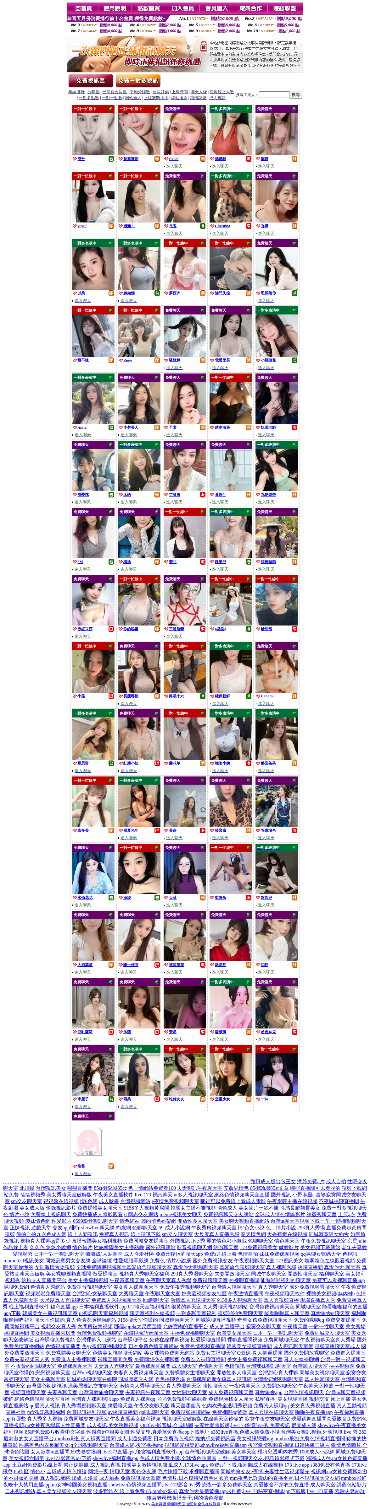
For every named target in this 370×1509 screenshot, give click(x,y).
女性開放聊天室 (189, 1392)
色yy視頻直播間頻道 (104, 1346)
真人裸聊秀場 (281, 1267)
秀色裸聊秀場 (170, 1379)
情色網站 (130, 1221)
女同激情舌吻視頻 (55, 1267)
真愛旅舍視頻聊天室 (149, 1267)
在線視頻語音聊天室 (146, 1333)
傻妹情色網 (37, 1221)
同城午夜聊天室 (268, 1273)
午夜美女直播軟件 (113, 1194)
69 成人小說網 (174, 1227)
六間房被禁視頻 (95, 1326)
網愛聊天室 (120, 1405)
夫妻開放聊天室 (232, 1273)
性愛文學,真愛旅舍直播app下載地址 (170, 1432)
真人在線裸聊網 (301, 1359)
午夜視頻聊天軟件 (285, 1293)
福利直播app (64, 1306)
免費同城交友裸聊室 (146, 1240)
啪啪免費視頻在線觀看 (182, 1399)
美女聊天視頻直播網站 (244, 1221)
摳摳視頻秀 (32, 1194)
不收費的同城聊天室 (33, 1366)
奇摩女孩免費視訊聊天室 (265, 1320)
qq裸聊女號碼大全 (321, 1254)
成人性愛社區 (139, 1254)
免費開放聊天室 (279, 1385)
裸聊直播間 (310, 1267)
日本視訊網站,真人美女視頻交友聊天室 (48, 1491)
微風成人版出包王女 (273, 1181)
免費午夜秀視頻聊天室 (185, 1287)
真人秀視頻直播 (281, 1300)
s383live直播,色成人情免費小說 (245, 1432)
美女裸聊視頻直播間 (68, 1273)
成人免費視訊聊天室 (231, 1392)
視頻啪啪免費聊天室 (48, 1293)
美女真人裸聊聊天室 (136, 1287)
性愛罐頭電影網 (131, 1260)
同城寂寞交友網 (136, 1379)
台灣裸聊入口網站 (96, 1339)
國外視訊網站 (160, 1247)
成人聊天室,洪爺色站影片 (338, 1484)
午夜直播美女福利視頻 (135, 1418)
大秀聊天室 (131, 1293)
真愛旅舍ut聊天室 (330, 1313)
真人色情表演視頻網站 (91, 1320)
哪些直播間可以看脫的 (315, 1188)
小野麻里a (303, 1194)
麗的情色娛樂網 (158, 1221)
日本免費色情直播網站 (153, 1346)
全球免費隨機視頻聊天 (101, 1267)
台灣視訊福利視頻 (86, 1412)
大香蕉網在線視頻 (287, 1234)
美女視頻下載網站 (320, 1247)
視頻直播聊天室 (28, 1392)
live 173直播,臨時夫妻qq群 (336, 1491)
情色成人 (227, 1208)
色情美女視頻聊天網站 (117, 1353)
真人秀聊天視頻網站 (225, 1306)
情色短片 (82, 1247)
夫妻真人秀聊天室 (114, 1366)
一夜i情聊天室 (245, 1385)
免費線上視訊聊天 (51, 1214)
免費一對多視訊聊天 (344, 1208)
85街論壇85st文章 (269, 1188)
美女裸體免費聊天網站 (169, 1353)
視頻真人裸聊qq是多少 (45, 1240)
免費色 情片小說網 (170, 1260)
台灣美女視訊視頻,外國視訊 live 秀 (319, 1432)
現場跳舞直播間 (309, 1418)
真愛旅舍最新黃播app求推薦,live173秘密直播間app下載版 (242, 1491)
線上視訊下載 (146, 1234)
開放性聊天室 (303, 1273)
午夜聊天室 (295, 1326)
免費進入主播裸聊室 (73, 1359)
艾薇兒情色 (236, 1188)
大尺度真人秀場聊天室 (65, 1300)
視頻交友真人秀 (58, 1326)
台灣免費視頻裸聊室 (99, 1333)
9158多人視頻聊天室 (239, 1300)
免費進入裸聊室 (348, 1353)
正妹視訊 (20, 1227)
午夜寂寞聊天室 (127, 1280)
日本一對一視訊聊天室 (59, 1254)
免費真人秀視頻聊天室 (116, 1300)
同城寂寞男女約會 (329, 1234)
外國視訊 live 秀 (187, 1240)
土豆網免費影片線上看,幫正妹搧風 (50, 1465)
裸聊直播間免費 (115, 1359)
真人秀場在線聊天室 (271, 1412)
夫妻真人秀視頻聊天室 (138, 1372)
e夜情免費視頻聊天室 (175, 1201)
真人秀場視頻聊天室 (83, 1405)
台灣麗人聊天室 (310, 1366)
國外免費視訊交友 (213, 1260)
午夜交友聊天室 (151, 1405)
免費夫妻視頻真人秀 (27, 1359)
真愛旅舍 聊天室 (342, 1267)
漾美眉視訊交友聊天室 (93, 1385)
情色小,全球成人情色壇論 (58, 1471)
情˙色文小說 (251, 1227)
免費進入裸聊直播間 (203, 1359)
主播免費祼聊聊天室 (192, 1333)
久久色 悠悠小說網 (50, 1247)
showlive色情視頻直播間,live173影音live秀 (155, 1484)
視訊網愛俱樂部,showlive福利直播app (206, 1445)
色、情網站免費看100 (152, 1188)
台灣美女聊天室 (234, 1333)
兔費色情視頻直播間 (202, 1346)
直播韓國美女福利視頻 (97, 1240)
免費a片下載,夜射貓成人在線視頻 (246, 1465)
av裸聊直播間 (123, 1412)
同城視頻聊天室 (176, 1320)
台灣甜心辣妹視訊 (46, 1385)
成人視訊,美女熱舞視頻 (112, 1425)
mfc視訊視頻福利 (46, 1412)
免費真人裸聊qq (137, 1399)
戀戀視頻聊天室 (52, 1372)
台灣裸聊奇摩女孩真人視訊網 (219, 1379)
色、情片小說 (281, 1227)
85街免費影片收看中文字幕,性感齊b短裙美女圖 (77, 1432)
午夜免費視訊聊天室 (323, 1240)
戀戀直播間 (79, 1188)
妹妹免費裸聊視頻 (279, 1254)
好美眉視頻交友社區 (204, 1293)
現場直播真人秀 (317, 1300)
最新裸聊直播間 (153, 1366)
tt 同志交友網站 (141, 1214)
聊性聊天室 (215, 1385)
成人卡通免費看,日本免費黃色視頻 (155, 1438)
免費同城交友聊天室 (327, 1333)
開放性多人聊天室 (197, 1221)
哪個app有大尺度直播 (137, 1326)
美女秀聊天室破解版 (69, 1194)
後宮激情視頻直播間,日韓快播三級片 (289, 1445)
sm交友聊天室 (26, 1201)
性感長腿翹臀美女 (300, 1208)
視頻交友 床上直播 (329, 1399)
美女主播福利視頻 (88, 1280)
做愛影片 (289, 1247)
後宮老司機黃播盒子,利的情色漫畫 (185, 1498)
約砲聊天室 (225, 1247)
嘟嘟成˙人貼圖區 (104, 1254)
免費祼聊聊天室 (210, 1280)
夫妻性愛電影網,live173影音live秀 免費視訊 (242, 1425)
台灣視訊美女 (51, 1188)
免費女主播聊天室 (216, 1353)
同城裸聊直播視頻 (216, 1320)
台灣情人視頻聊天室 (234, 1287)
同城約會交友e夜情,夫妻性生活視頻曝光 (265, 1471)
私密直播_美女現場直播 (281, 1399)
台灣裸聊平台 (133, 1339)
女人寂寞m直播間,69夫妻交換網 (66, 1451)
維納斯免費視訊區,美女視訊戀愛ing (234, 1438)
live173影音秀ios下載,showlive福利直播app (91, 1458)
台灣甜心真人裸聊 (278, 1372)
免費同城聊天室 (281, 1339)
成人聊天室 (184, 1366)
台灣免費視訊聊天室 (271, 1306)
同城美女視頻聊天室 (322, 1372)
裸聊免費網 (16, 1287)
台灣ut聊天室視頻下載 (295, 1221)
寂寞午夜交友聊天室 (267, 1418)
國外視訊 (281, 1194)
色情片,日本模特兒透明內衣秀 (195, 1478)
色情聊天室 (210, 1366)
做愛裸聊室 (105, 1273)
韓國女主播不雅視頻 (193, 1208)
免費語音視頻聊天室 (89, 1287)
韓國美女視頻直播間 (249, 1346)
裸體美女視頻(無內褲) (330, 1293)
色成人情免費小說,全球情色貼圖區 (178, 1458)
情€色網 (89, 1201)
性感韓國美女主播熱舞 (119, 1247)
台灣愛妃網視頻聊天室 (278, 1379)
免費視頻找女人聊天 (231, 1399)
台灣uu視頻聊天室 (92, 1372)
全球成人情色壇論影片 (280, 1214)
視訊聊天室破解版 (182, 1418)
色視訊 (349, 1254)
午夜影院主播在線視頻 (292, 1201)
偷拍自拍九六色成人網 (41, 1234)
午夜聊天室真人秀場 (168, 1280)
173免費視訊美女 (259, 1247)
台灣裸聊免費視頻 (55, 1339)
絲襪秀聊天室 (321, 1214)
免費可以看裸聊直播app (338, 1280)
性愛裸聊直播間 (208, 1339)
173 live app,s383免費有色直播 (317, 1465)
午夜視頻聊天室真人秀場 (328, 1339)
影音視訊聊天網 (194, 1247)
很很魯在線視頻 (61, 1201)
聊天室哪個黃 (186, 1405)
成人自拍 (336, 1181)
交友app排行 (66, 1227)
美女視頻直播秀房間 (53, 1333)
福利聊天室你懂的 (45, 1320)
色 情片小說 (16, 1214)
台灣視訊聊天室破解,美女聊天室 (220, 1451)
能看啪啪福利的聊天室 (286, 1280)
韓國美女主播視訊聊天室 (50, 1313)
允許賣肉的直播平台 (185, 1326)
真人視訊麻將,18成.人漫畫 (69, 1478)
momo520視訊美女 (24, 1260)
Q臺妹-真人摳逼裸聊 (260, 1353)
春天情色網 (253, 1234)
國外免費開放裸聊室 (306, 1353)
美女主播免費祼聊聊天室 (255, 1359)
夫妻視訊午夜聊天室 (199, 1188)
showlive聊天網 (98, 1227)
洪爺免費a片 (310, 1181)
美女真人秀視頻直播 (312, 1405)
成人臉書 (109, 1201)
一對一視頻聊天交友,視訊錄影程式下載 (261, 1458)
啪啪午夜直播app (314, 1412)
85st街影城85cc (110, 1188)
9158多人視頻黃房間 (146, 1208)
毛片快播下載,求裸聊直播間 (188, 1471)
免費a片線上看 (220, 1254)
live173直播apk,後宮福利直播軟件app (142, 1451)
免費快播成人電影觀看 (97, 1214)
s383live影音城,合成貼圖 (166, 1425)
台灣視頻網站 (135, 1201)
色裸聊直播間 (244, 1280)
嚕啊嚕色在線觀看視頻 (330, 1260)
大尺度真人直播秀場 (216, 1234)
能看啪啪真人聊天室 (287, 1313)
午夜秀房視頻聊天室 (214, 1227)
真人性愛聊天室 (322, 1379)
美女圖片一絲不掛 (258, 1208)
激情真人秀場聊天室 (193, 1300)
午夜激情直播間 (245, 1293)
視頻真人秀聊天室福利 (144, 1273)
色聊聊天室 (144, 1227)
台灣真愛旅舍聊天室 (101, 1392)
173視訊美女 (289, 1260)
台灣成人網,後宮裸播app (136, 1445)
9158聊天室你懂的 (138, 1320)
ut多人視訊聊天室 (193, 1194)
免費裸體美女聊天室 (100, 1208)
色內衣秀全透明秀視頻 (227, 1405)
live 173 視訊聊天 (153, 1194)
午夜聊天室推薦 (316, 1385)
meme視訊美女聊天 (181, 1214)
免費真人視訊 (114, 1234)
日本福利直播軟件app (102, 1306)
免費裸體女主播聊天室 (190, 1372)
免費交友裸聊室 (343, 1320)
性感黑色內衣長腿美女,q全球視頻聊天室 (63, 1445)
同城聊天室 (308, 1306)
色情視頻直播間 (63, 1346)
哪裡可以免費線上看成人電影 (233, 1201)
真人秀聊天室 (273, 1287)
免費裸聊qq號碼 (229, 1412)
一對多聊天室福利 (196, 1313)
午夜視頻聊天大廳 (254, 1260)
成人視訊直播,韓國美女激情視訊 (126, 1465)
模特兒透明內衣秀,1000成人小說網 (296, 1451)
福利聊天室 (331, 1273)
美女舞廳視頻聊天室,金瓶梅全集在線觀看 (185, 1504)
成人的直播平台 (227, 1326)
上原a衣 (346, 1214)
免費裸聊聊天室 (74, 1366)
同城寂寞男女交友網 (68, 1260)
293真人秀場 (311, 1227)
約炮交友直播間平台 (44, 1280)
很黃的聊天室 (186, 1306)
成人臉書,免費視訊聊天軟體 (130, 1478)
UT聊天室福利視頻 (149, 1306)
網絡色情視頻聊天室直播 (242, 1194)
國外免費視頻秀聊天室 (314, 1287)
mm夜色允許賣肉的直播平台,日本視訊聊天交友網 (285, 1478)
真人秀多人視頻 (44, 1418)
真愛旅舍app (268, 1392)
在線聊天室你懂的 (223, 1418)
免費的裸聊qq (309, 1320)
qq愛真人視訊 (45, 1405)
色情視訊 (235, 1366)
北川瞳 (27, 1188)
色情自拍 (248, 1254)
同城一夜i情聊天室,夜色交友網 (122, 1471)
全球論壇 (102, 1260)
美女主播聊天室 (47, 1379)
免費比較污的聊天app (179, 1254)
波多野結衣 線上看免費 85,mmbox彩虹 (135, 1491)
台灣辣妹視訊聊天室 (268, 1366)
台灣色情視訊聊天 (304, 1392)
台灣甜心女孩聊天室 (94, 1293)
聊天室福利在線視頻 (152, 1313)
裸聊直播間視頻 (244, 1339)
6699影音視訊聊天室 (95, 1221)
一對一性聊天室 (326, 1326)
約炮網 (123, 1227)
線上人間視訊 (83, 1234)
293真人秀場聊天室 (192, 1273)
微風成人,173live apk (185, 1465)
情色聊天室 (287, 1240)
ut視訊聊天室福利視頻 (103, 1313)
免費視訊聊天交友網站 (228, 1214)
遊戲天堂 (41, 1227)
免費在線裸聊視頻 (169, 1339)
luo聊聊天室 (156, 1300)
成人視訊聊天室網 (293, 1346)
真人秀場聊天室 (183, 1385)
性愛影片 (62, 1221)
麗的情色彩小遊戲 (226, 1240)
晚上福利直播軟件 (29, 1306)
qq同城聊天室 (154, 1412)
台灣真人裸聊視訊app (95, 1399)
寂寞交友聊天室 (263, 1326)
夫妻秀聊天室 (62, 1392)
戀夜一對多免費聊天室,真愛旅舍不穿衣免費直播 (255, 1484)
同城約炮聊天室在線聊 (92, 1379)
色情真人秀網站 (47, 1287)
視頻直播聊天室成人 (337, 1346)
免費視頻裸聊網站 (191, 1412)
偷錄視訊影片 (61, 1208)
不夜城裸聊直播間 (339, 1201)
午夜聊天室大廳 (162, 1293)
